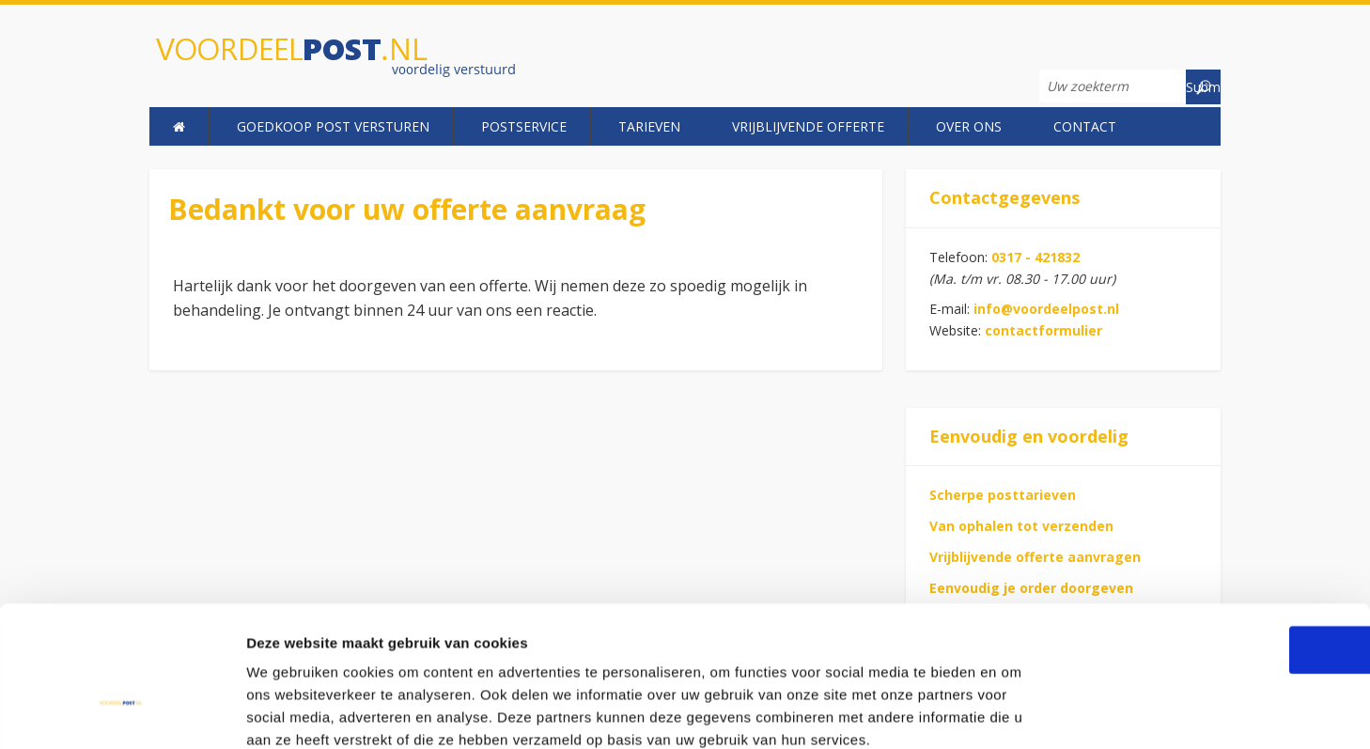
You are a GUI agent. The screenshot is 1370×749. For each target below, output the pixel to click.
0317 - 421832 (1035, 257)
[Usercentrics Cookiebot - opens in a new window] (121, 712)
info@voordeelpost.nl (1046, 309)
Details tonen (1015, 712)
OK (1213, 546)
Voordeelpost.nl (358, 59)
